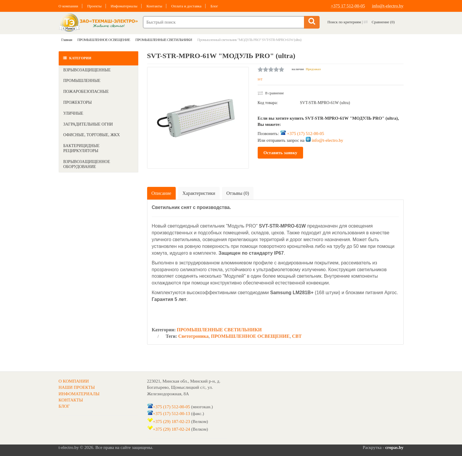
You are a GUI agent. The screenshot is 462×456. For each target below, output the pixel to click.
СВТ (297, 336)
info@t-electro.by (388, 6)
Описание (161, 193)
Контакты (154, 6)
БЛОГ (64, 406)
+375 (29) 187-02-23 (171, 421)
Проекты (94, 6)
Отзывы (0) (237, 193)
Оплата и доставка (186, 6)
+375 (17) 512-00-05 (305, 133)
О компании (68, 6)
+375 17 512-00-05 (348, 6)
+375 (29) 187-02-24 (171, 429)
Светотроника (193, 336)
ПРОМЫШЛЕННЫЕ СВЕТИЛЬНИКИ (219, 329)
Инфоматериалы (124, 6)
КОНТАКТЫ (71, 400)
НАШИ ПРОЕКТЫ (77, 387)
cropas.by (394, 447)
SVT (260, 79)
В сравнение (271, 93)
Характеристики (199, 193)
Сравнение (379, 22)
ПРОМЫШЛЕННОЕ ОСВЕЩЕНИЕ (250, 336)
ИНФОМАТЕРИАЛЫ (79, 393)
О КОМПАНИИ (74, 381)
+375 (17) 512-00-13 (171, 413)
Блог (214, 6)
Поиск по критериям (344, 22)
